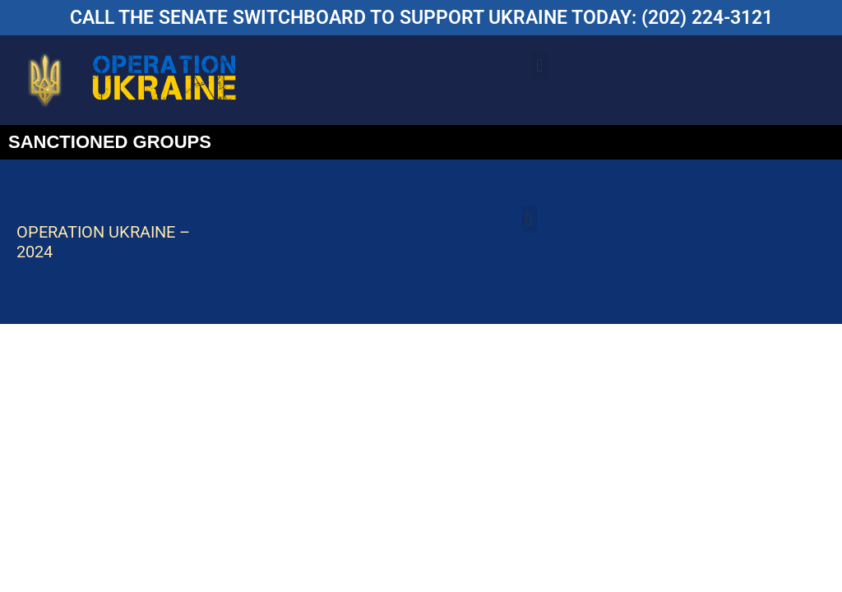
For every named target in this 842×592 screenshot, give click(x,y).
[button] (540, 65)
